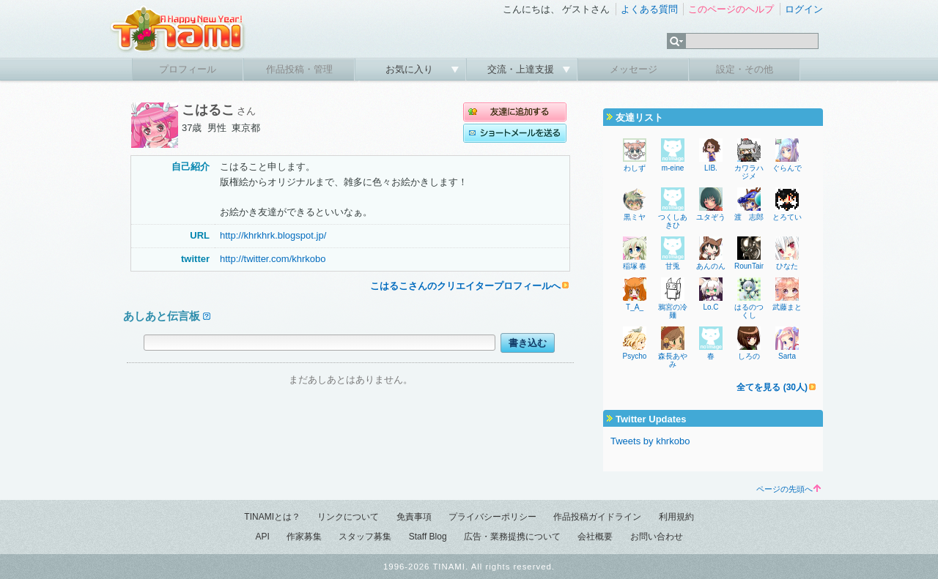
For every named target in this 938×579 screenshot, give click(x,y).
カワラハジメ (749, 172)
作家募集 (304, 536)
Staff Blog (428, 536)
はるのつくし (749, 311)
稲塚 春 (635, 266)
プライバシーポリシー (492, 517)
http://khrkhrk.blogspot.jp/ (273, 235)
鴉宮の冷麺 (672, 311)
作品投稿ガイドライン (597, 517)
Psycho (635, 356)
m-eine (673, 168)
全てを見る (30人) (772, 387)
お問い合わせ (656, 536)
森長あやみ (672, 360)
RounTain (749, 266)
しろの (749, 356)
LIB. (710, 168)
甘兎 (672, 266)
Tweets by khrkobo (650, 441)
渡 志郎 (749, 217)
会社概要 (595, 536)
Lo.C (710, 307)
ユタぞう (710, 217)
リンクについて (348, 517)
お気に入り (410, 69)
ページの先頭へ (788, 489)
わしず (635, 168)
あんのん (710, 266)
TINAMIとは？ (272, 517)
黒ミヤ (635, 217)
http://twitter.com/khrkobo (273, 258)
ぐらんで (787, 168)
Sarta (787, 356)
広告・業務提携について (512, 536)
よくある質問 (649, 9)
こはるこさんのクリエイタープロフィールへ (465, 285)
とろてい (787, 217)
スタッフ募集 (365, 536)
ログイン (804, 9)
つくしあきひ (672, 221)
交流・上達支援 (522, 69)
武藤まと (787, 307)
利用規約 (676, 517)
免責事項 (414, 517)
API (262, 536)
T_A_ (634, 307)
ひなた (787, 266)
